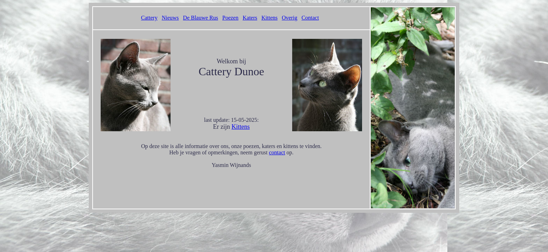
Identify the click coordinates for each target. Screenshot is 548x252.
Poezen (230, 18)
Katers (250, 18)
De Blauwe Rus (200, 18)
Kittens (269, 18)
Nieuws (170, 18)
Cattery (149, 18)
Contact (310, 18)
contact (277, 152)
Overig (289, 18)
